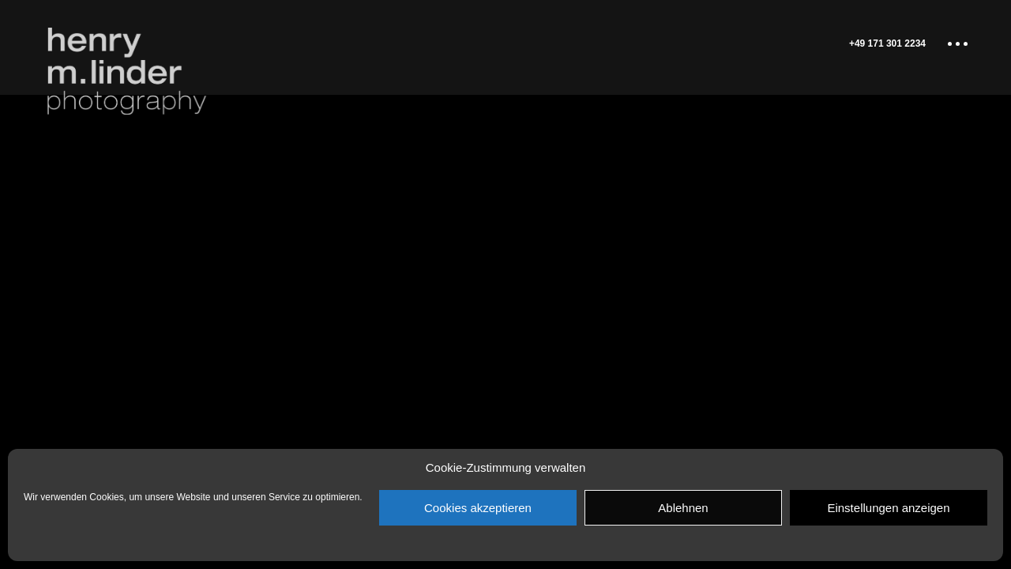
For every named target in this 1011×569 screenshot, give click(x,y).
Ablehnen (683, 507)
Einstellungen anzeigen (888, 507)
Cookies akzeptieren (478, 507)
